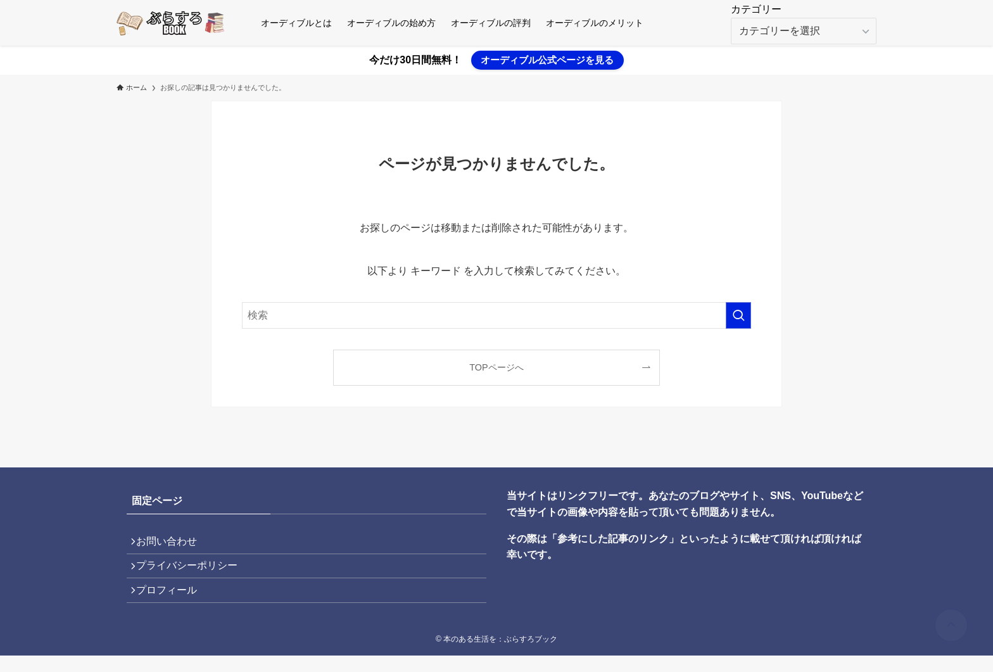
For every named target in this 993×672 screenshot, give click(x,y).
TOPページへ (496, 367)
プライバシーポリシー (192, 573)
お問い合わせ (172, 543)
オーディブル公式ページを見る (547, 59)
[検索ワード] (496, 315)
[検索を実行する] (738, 315)
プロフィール (172, 604)
